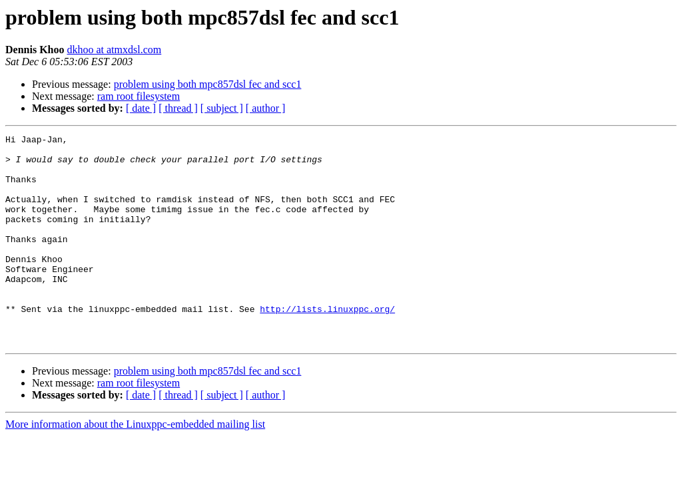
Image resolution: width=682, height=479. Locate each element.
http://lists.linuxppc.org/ (327, 345)
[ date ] (141, 108)
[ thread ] (178, 108)
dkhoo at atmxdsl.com (114, 49)
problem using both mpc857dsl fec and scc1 (208, 84)
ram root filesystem (138, 96)
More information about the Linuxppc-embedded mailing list (135, 466)
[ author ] (266, 108)
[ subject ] (221, 108)
